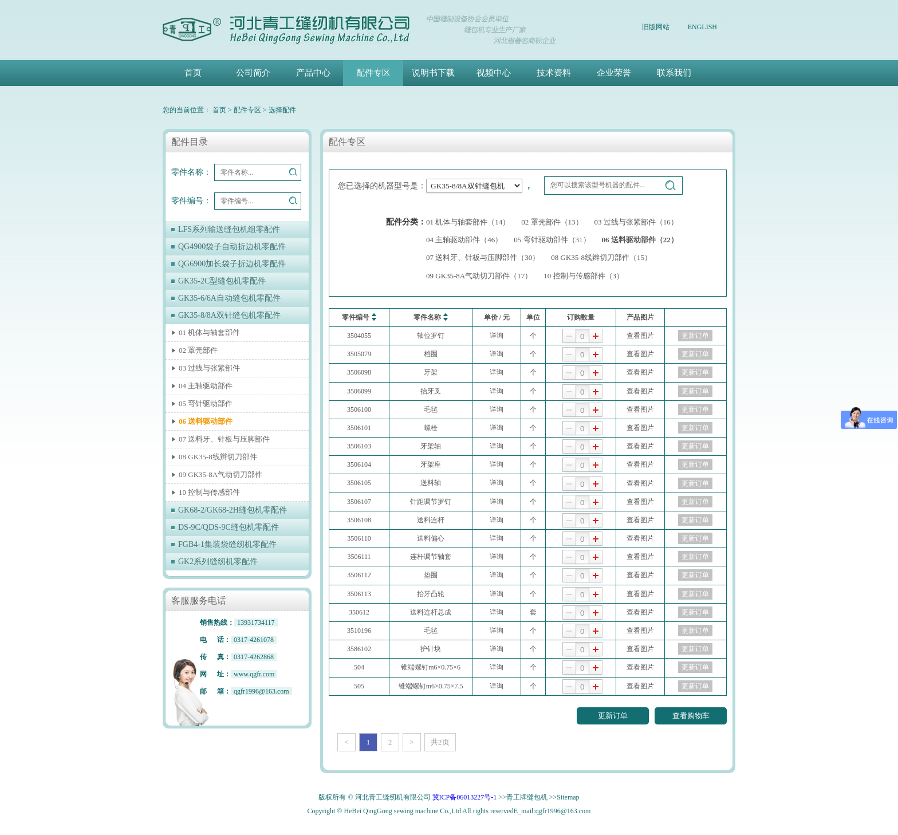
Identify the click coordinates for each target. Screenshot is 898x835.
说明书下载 (433, 72)
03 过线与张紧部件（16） (636, 222)
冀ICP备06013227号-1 (464, 797)
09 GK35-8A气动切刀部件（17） (479, 275)
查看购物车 (691, 715)
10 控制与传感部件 (209, 492)
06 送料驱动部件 (206, 421)
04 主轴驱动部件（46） (464, 239)
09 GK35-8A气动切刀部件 (220, 474)
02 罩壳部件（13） (551, 222)
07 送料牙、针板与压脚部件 (224, 439)
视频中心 (493, 72)
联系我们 (674, 72)
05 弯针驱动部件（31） (552, 239)
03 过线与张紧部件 (209, 368)
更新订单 (695, 336)
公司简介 (253, 72)
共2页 (440, 742)
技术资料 (554, 72)
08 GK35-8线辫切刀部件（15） (601, 257)
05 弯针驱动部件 (206, 403)
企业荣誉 (614, 72)
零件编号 (359, 317)
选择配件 (282, 110)
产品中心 (313, 72)
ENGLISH (702, 27)
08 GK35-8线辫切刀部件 (218, 456)
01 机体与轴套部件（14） (468, 222)
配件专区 (373, 72)
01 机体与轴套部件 (209, 332)
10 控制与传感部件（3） (583, 275)
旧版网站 (655, 27)
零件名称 (430, 317)
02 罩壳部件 (198, 350)
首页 (193, 72)
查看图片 (640, 336)
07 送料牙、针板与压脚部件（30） (482, 257)
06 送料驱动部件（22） (640, 239)
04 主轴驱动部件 (206, 385)
